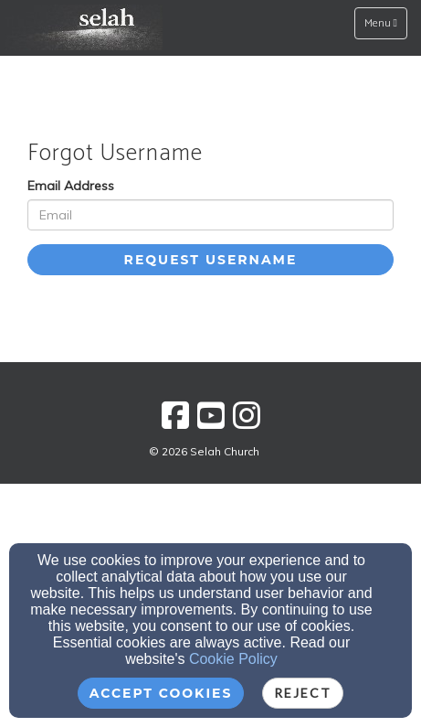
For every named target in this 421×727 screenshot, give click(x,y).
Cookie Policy (233, 659)
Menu (385, 23)
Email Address (70, 185)
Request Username (211, 259)
